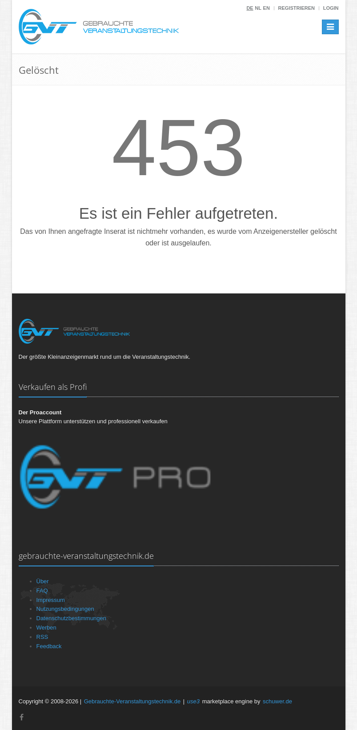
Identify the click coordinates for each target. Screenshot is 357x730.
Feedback (49, 646)
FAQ (42, 590)
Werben (46, 627)
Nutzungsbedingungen (65, 609)
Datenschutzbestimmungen (71, 618)
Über (42, 581)
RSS (42, 637)
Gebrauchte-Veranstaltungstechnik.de (132, 701)
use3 (193, 701)
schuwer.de (277, 701)
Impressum (50, 600)
